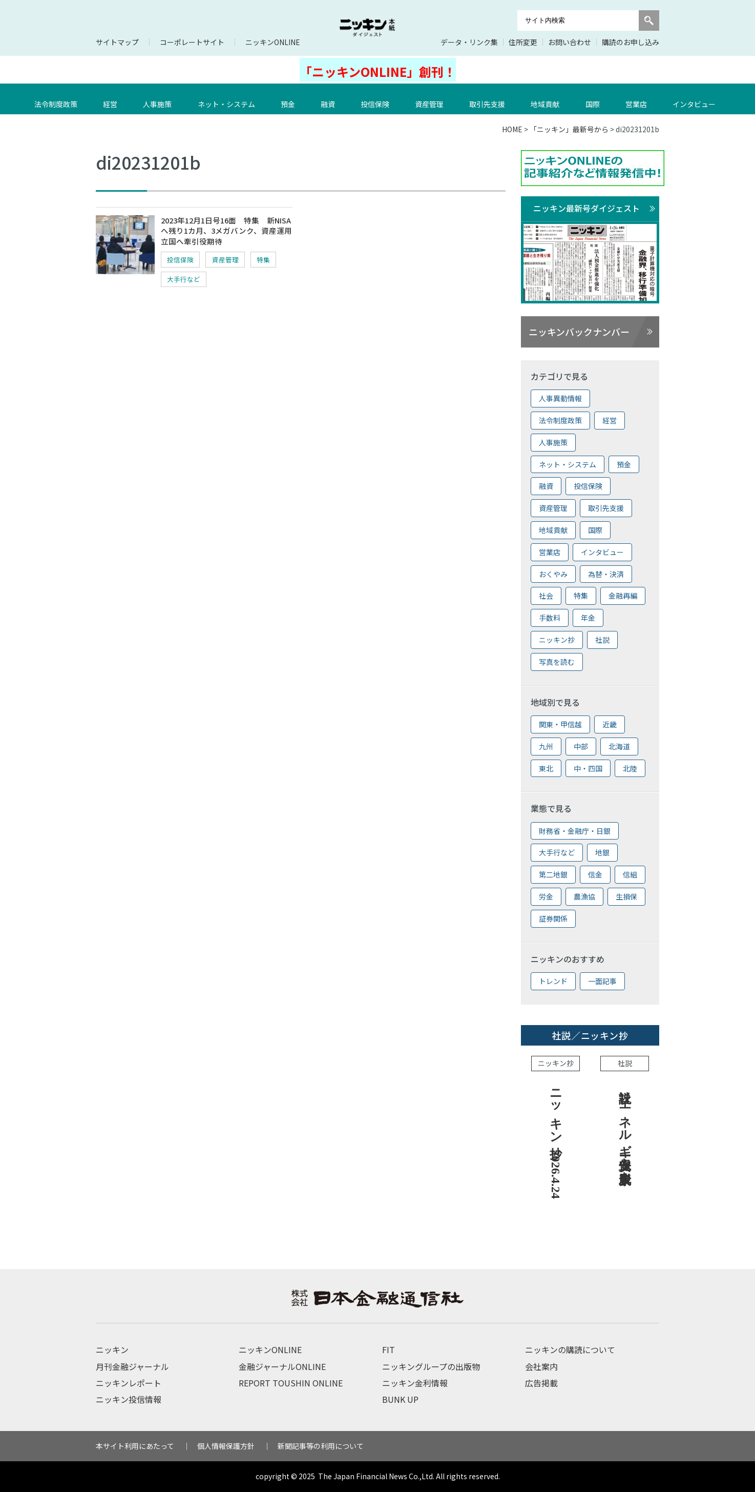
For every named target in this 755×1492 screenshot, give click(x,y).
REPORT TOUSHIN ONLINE (291, 1383)
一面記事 (602, 981)
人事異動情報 (560, 398)
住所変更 (523, 42)
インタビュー (696, 99)
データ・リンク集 (469, 42)
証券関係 (553, 918)
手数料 (549, 617)
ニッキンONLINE (272, 42)
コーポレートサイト (192, 42)
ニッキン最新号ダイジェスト (586, 208)
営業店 (638, 99)
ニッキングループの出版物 (431, 1366)
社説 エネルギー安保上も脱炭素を (625, 1129)
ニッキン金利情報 (415, 1383)
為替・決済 (606, 574)
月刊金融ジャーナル (132, 1366)
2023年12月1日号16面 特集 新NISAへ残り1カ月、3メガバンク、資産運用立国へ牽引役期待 (224, 232)
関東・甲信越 (560, 724)
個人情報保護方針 (226, 1446)
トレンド (553, 981)
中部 (581, 746)
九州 (546, 746)
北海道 (619, 746)
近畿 (609, 724)
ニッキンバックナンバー (579, 331)
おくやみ (553, 574)
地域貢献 (547, 99)
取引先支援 (490, 99)
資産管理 (431, 99)
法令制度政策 (58, 99)
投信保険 (377, 99)
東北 (546, 768)
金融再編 (623, 595)
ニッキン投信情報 (128, 1399)
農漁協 (584, 896)
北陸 (630, 768)
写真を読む (557, 662)
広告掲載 (541, 1383)
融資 (330, 99)
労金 (546, 896)
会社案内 (541, 1366)
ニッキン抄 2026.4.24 (555, 1140)
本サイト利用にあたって (135, 1446)
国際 (595, 99)
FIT (388, 1349)
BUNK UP (400, 1399)
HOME (512, 129)
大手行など (223, 281)
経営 (113, 99)
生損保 (626, 896)
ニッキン (112, 1349)
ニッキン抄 (557, 640)
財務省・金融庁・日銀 (575, 831)
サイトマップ (117, 42)
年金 (588, 617)
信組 (630, 874)
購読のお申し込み (630, 42)
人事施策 (159, 99)
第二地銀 (553, 874)
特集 (176, 281)
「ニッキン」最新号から (569, 129)
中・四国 (588, 768)
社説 (602, 640)
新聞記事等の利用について (321, 1446)
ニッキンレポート (128, 1383)
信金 (595, 874)
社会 (546, 595)
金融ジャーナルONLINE (282, 1366)
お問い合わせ (569, 42)
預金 (290, 99)
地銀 (602, 852)
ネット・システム (229, 99)
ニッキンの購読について (570, 1349)
